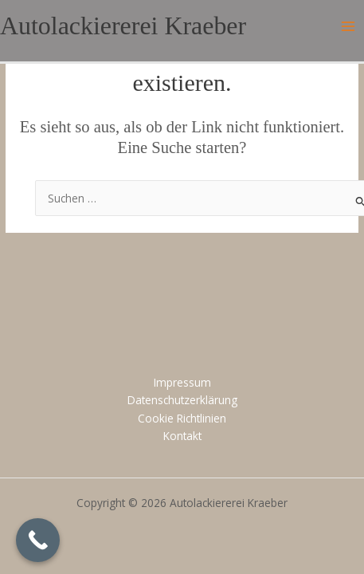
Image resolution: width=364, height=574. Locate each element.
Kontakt (182, 435)
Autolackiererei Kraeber (123, 26)
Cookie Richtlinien (182, 418)
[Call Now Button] (38, 540)
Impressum (182, 382)
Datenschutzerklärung (182, 399)
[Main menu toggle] (348, 26)
